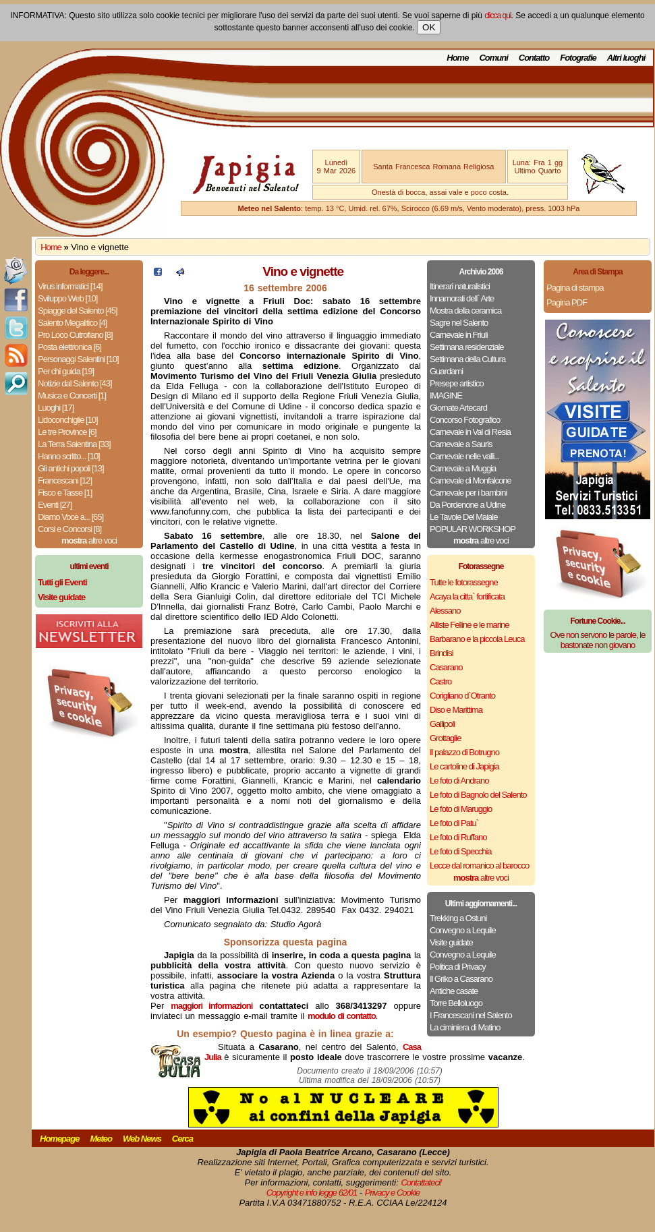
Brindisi (441, 653)
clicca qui (497, 15)
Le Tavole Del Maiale (463, 517)
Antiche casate (454, 991)
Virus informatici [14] (70, 286)
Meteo (101, 1139)
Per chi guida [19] (66, 371)
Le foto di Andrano (459, 780)
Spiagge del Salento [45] (77, 310)
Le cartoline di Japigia (464, 766)
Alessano (445, 611)
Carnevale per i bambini (468, 493)
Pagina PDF (566, 302)
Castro (440, 681)
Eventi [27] (55, 505)
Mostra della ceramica (465, 310)
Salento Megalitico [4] (72, 323)
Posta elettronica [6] (69, 347)
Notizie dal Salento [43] (75, 383)
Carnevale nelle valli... (464, 456)
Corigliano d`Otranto (462, 696)
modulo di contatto (342, 1016)
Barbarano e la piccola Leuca (477, 639)
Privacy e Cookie (392, 1192)
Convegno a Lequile (463, 930)
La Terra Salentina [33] (74, 444)
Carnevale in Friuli (459, 335)
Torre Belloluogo (456, 1003)
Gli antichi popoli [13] (71, 468)
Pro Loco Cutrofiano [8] (75, 335)
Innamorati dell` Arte (462, 298)
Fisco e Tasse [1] (65, 493)
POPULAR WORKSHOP (472, 529)
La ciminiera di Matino (465, 1027)
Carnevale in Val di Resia (470, 432)
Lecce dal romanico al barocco (479, 865)
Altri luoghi (626, 58)
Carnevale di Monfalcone (470, 480)
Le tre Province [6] (67, 432)
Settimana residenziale (467, 347)
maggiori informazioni (211, 1006)
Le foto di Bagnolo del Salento (478, 795)
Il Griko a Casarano (461, 979)
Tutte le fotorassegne (464, 582)
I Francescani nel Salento (471, 1015)
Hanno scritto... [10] (69, 456)
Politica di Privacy (458, 967)
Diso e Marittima (456, 710)
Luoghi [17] (56, 408)
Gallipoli (442, 724)
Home (457, 58)
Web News (142, 1139)
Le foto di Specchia (461, 851)
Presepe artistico (457, 383)
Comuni (493, 58)
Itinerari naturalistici (460, 286)
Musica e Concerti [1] (72, 395)
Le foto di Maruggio (461, 809)
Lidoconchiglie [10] (68, 420)
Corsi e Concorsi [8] (69, 529)
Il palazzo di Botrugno (464, 752)
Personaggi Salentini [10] (78, 359)
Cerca (182, 1139)
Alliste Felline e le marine (469, 625)
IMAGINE (446, 395)
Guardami (446, 371)
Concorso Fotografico (465, 420)
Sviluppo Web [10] (67, 298)
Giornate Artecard (458, 408)
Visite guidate (451, 942)
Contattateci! (421, 1182)
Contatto (534, 58)
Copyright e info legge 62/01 (312, 1192)
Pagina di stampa (574, 288)
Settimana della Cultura (467, 359)
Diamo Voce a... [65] (70, 517)
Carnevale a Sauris (461, 444)
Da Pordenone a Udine (467, 505)
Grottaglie (445, 738)
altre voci (89, 540)
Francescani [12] (65, 480)
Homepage (59, 1139)
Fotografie (578, 58)
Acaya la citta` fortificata (467, 596)
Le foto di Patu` (454, 823)
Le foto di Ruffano (458, 837)
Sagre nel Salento (459, 323)
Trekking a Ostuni (458, 918)
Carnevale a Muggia (463, 468)
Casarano (446, 667)
